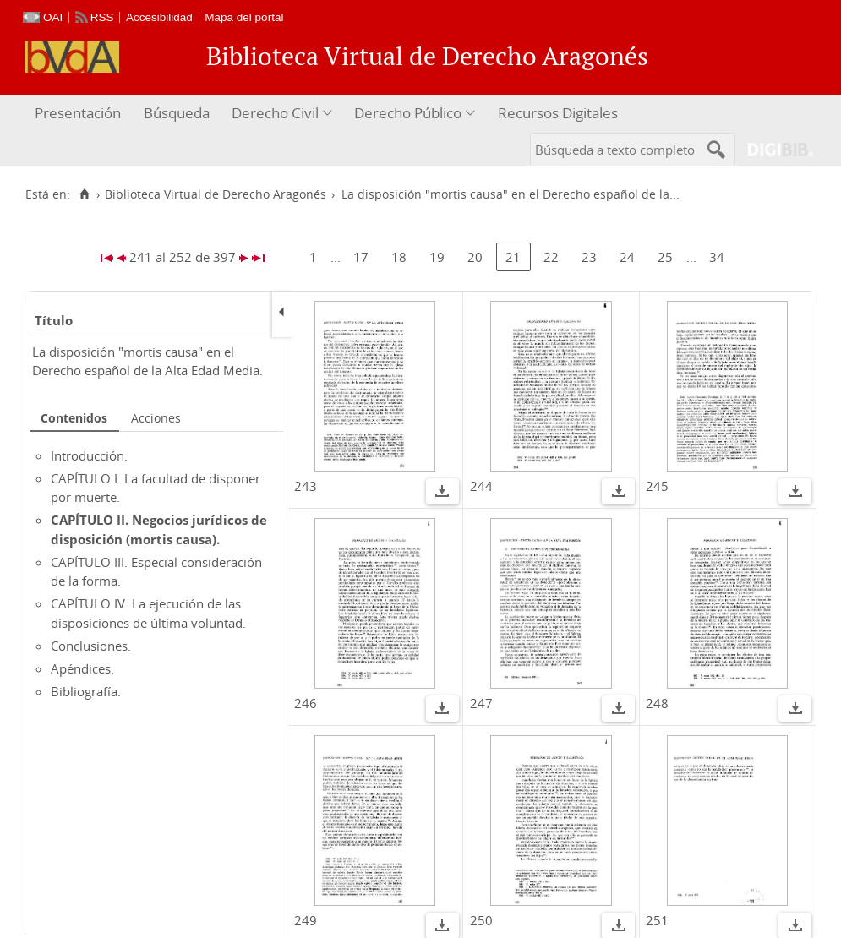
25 (665, 256)
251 (657, 920)
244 (481, 485)
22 (551, 256)
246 (305, 703)
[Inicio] (84, 194)
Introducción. (89, 455)
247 (481, 703)
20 (475, 256)
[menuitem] (80, 114)
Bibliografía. (86, 691)
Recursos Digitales (558, 113)
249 (305, 920)
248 (657, 703)
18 (399, 256)
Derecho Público (407, 113)
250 (481, 920)
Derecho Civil (275, 113)
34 (716, 256)
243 (305, 485)
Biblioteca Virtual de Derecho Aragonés (215, 194)
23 (589, 256)
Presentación (78, 113)
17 (361, 256)
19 (437, 256)
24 (627, 256)
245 (657, 485)
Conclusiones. (91, 645)
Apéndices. (82, 668)
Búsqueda (177, 113)
